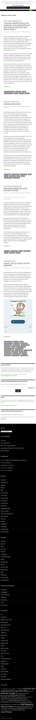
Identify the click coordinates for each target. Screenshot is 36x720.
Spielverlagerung (4, 516)
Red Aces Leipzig (4, 577)
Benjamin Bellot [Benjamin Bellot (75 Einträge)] (26, 693)
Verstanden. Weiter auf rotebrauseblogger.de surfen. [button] (18, 7)
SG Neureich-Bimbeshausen (7, 513)
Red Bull (27, 93)
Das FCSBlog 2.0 (4, 493)
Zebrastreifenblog (4, 531)
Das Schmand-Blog (5, 594)
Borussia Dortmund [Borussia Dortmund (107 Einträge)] (6, 695)
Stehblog (3, 521)
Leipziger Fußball (4, 643)
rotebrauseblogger (16, 31)
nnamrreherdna (4, 605)
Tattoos (24, 353)
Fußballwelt (3, 632)
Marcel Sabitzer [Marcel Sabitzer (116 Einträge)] (5, 704)
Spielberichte (3, 661)
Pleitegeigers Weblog (5, 508)
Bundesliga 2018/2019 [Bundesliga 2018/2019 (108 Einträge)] (20, 697)
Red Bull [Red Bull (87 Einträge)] (14, 706)
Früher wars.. (3, 627)
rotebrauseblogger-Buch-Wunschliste (9, 375)
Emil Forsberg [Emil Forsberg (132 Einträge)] (13, 700)
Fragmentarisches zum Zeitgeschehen (15, 189)
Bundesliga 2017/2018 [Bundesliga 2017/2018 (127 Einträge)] (8, 697)
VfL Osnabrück (15, 355)
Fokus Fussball (4, 495)
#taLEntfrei (3, 541)
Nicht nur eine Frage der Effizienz (8, 445)
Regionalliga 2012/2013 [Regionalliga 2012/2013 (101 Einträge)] (28, 706)
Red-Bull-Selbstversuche (6, 658)
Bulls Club (3, 543)
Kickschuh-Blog (4, 503)
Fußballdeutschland (5, 630)
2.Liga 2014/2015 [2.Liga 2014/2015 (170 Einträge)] (28, 689)
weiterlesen (7, 86)
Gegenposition (7, 48)
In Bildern (3, 637)
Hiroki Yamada (16, 345)
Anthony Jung (8, 341)
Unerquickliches (12, 104)
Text (14, 204)
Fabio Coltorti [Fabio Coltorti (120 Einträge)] (21, 700)
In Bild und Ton (15, 101)
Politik (16, 93)
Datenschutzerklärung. (18, 5)
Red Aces (21, 93)
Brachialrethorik (4, 622)
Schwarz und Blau (5, 511)
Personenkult (3, 650)
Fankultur (18, 91)
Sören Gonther (8, 353)
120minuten (3, 480)
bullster (2, 546)
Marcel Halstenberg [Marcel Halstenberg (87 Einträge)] (28, 702)
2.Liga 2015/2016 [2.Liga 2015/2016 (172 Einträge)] (7, 691)
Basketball (15, 341)
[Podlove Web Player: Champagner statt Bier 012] (18, 316)
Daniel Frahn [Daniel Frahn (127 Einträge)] (4, 699)
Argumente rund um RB (6, 619)
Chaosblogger (4, 589)
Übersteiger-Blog (4, 529)
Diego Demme (24, 343)
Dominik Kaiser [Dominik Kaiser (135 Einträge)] (22, 699)
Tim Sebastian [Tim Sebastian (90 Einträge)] (3, 710)
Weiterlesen (3, 419)
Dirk (11, 274)
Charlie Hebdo (15, 174)
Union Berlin (7, 355)
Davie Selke (17, 343)
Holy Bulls (3, 551)
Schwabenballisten (5, 580)
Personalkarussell (4, 648)
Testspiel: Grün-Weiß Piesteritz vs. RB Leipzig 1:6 (16, 460)
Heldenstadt (3, 597)
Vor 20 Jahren (4, 674)
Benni (13, 274)
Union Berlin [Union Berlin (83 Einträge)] (9, 710)
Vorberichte (3, 676)
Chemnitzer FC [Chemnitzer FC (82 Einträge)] (29, 697)
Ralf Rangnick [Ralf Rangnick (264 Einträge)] (27, 704)
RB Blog (2, 559)
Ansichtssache (7, 21)
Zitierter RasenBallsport (6, 679)
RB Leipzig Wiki (4, 562)
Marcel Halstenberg (9, 348)
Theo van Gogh (8, 177)
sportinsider (3, 518)
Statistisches (3, 669)
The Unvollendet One (5, 443)
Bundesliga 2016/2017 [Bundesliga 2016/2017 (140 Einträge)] (18, 695)
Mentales (11, 468)
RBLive (2, 572)
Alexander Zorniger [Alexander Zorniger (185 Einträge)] (8, 693)
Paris (18, 176)
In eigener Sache (4, 640)
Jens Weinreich (4, 500)
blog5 (2, 490)
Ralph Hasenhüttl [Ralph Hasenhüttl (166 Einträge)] (7, 706)
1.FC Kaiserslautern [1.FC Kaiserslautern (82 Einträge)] (11, 688)
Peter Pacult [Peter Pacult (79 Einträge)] (11, 704)
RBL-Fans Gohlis (4, 567)
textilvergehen (4, 526)
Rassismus (12, 252)
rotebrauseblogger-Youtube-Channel (9, 405)
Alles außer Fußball (5, 450)
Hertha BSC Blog (4, 498)
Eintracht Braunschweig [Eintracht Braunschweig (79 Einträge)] (5, 700)
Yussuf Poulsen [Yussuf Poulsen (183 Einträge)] (6, 712)
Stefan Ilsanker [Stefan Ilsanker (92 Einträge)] (13, 708)
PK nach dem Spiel (5, 653)
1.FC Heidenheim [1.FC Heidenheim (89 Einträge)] (4, 688)
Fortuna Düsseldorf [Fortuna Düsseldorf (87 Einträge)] (5, 702)
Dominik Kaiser (8, 345)
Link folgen (17, 369)
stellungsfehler (4, 524)
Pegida (22, 176)
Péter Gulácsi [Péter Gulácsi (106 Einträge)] (17, 704)
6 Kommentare (27, 267)
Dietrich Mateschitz (9, 91)
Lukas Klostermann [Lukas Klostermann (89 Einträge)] (20, 702)
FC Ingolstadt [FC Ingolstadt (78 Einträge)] (28, 700)
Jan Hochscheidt (25, 345)
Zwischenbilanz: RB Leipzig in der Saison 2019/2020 (12, 448)
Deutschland (24, 174)
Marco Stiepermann (9, 350)
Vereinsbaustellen (16, 21)
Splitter (2, 666)
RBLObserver (4, 575)
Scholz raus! (3, 440)
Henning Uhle (4, 465)
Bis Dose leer (7, 174)
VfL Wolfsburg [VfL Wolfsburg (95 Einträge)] (15, 710)
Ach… (2, 614)
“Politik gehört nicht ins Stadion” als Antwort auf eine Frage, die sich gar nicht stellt (17, 26)
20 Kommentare (27, 31)
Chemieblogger (4, 592)
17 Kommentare (27, 193)
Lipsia (2, 602)
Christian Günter (9, 343)
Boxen (21, 341)
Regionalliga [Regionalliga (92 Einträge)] (19, 706)
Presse (2, 656)
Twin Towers (17, 177)
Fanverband (3, 549)
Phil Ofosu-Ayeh (28, 350)
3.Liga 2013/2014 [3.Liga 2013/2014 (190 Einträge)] (21, 691)
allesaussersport (4, 482)
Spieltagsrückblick (5, 663)
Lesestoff (3, 645)
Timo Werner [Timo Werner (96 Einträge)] (29, 708)
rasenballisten (4, 554)
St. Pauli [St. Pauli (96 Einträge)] (8, 708)
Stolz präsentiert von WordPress (7, 718)
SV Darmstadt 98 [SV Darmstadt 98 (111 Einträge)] (21, 708)
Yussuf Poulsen (24, 355)
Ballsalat (2, 487)
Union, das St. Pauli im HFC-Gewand (17, 264)
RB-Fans (2, 564)
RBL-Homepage (4, 569)
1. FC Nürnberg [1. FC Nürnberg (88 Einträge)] (19, 688)
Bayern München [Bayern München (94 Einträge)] (19, 693)
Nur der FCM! (4, 505)
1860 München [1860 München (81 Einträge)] (31, 691)
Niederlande (12, 176)
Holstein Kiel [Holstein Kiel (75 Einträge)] (13, 702)
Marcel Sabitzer (19, 348)
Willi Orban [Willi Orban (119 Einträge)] (22, 710)
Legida (24, 91)
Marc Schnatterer (21, 346)
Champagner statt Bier (9, 261)
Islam (30, 174)
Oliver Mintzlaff (8, 93)
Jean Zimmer (7, 346)
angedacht (3, 485)
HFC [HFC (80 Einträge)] (10, 702)
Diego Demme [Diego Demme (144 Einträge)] (13, 699)
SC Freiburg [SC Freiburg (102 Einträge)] (3, 708)
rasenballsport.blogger (5, 556)
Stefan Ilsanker (17, 353)
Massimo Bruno (19, 350)
